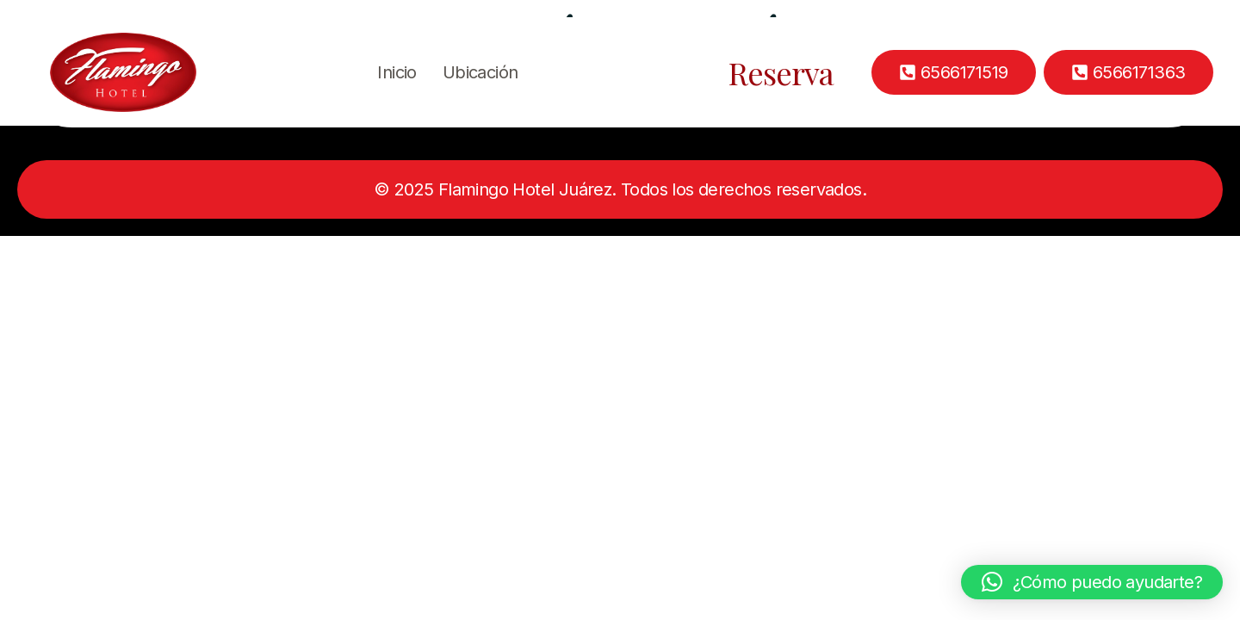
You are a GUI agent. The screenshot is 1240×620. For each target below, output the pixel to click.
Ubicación (480, 72)
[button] (1092, 582)
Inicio (396, 72)
